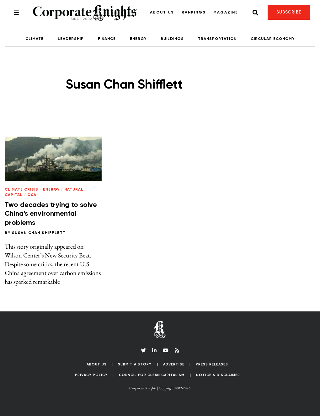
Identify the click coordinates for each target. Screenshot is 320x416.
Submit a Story (135, 364)
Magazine (225, 12)
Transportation (217, 39)
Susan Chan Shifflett (39, 233)
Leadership (71, 39)
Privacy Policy (91, 375)
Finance (107, 39)
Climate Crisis (21, 190)
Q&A (31, 195)
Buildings (172, 39)
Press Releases (212, 364)
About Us (162, 12)
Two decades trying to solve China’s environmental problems (51, 214)
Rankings (194, 12)
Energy (138, 39)
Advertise (173, 364)
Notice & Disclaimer (218, 375)
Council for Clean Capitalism (151, 375)
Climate (34, 39)
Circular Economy (273, 39)
